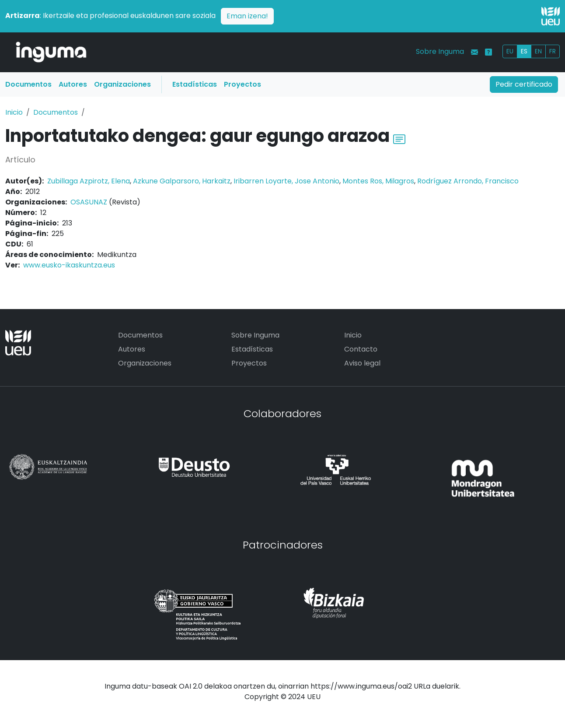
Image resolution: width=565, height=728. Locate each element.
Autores (73, 84)
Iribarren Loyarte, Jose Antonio (286, 181)
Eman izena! (247, 16)
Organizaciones (122, 84)
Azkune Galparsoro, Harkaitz (181, 181)
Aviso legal (362, 363)
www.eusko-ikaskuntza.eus (69, 265)
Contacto (360, 349)
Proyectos (242, 84)
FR (552, 51)
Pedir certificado (523, 84)
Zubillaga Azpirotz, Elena (88, 181)
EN (538, 51)
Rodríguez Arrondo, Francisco (468, 181)
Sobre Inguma (440, 51)
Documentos (28, 84)
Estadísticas (194, 84)
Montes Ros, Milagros (378, 181)
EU (509, 51)
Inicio (14, 112)
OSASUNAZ (88, 202)
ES (524, 51)
